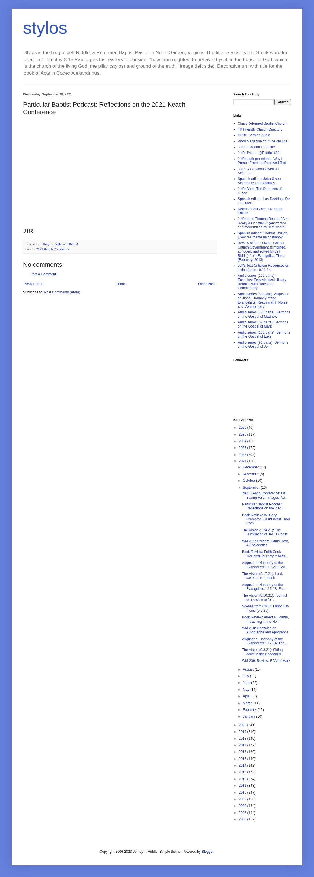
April (247, 696)
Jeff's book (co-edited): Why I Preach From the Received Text (262, 161)
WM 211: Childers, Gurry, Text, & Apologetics (265, 543)
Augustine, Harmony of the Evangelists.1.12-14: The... (264, 641)
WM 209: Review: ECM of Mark (266, 661)
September (252, 487)
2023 (243, 448)
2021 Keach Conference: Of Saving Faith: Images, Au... (264, 495)
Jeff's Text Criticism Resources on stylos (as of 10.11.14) (263, 268)
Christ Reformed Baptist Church (262, 123)
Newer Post (33, 284)
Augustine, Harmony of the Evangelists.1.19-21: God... (265, 565)
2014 (243, 765)
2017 (243, 745)
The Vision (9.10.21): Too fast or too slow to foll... (264, 598)
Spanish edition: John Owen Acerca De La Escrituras (259, 181)
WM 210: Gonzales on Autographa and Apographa (265, 630)
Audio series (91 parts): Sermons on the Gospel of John (263, 344)
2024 (243, 441)
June (247, 683)
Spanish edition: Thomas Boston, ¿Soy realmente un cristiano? (263, 235)
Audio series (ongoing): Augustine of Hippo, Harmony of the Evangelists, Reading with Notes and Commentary (263, 300)
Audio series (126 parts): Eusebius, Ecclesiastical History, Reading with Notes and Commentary (262, 282)
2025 (243, 434)
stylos (45, 27)
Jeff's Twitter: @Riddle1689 (258, 153)
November (251, 474)
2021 (243, 461)
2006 (243, 819)
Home (120, 284)
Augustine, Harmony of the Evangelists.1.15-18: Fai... (264, 587)
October (249, 481)
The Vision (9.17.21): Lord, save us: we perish (262, 576)
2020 (243, 725)
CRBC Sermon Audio (254, 135)
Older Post (206, 284)
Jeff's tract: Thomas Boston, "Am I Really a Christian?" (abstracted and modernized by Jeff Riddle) (264, 223)
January (249, 716)
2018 (243, 739)
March (248, 703)
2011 (243, 786)
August (249, 669)
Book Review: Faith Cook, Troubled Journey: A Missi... (265, 554)
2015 (243, 759)
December (251, 467)
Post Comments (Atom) (62, 292)
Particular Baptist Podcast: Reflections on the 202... (262, 506)
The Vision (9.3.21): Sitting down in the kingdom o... (263, 652)
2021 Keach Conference (53, 249)
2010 (243, 793)
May (246, 690)
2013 (243, 772)
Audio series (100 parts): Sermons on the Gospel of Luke (264, 334)
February (250, 710)
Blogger (207, 852)
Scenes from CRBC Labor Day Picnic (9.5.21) (265, 608)
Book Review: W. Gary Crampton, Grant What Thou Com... (266, 519)
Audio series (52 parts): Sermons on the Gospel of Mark (263, 324)
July (246, 676)
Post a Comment (43, 274)
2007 (243, 813)
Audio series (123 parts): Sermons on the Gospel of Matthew (264, 314)
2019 (243, 732)
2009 (243, 799)
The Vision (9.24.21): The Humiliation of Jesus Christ (264, 532)
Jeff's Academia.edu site (256, 147)
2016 (243, 752)
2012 (243, 779)
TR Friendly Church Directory (260, 129)
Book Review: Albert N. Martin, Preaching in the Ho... (265, 619)
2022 (243, 455)
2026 (243, 428)
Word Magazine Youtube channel (263, 141)
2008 (243, 806)
